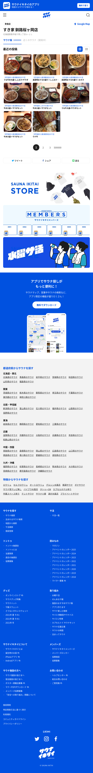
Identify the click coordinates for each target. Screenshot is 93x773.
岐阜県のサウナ (10, 423)
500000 (57, 147)
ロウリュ (7, 484)
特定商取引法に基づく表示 (14, 709)
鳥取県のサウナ (10, 450)
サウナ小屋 (41, 493)
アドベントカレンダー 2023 (64, 557)
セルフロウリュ (20, 484)
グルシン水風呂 (53, 484)
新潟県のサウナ (10, 408)
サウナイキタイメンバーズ (63, 649)
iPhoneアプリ (11, 656)
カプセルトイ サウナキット (63, 622)
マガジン (56, 545)
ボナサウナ (80, 484)
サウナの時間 (57, 630)
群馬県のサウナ (43, 392)
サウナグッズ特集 (13, 599)
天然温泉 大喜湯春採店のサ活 (15, 77)
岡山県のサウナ (43, 450)
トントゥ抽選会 (12, 545)
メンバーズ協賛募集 (14, 691)
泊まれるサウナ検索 (14, 519)
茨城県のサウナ (10, 392)
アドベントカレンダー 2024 (64, 553)
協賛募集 (9, 561)
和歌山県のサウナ (11, 439)
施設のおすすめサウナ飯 (62, 603)
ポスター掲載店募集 (14, 683)
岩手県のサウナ (43, 377)
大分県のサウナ (76, 466)
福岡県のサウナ (10, 466)
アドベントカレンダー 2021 (64, 565)
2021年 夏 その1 (13, 614)
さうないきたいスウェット (17, 611)
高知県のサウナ (59, 455)
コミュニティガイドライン (14, 719)
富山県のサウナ (27, 408)
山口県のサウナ (76, 450)
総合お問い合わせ (59, 679)
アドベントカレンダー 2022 (64, 561)
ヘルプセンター (58, 675)
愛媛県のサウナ (43, 455)
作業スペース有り (11, 493)
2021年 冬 (10, 622)
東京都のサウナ (10, 397)
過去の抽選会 (11, 557)
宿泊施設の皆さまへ (14, 679)
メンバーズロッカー (60, 653)
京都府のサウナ (27, 435)
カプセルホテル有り (62, 489)
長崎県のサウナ (43, 466)
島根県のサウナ (27, 450)
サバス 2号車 (57, 618)
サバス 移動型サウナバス (62, 614)
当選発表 (9, 553)
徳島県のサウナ (10, 455)
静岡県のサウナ (27, 423)
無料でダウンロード (46, 304)
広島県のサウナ (59, 450)
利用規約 (7, 714)
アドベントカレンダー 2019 (64, 573)
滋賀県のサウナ (10, 435)
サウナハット (11, 603)
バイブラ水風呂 (31, 489)
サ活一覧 (56, 515)
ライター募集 (57, 580)
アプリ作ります (58, 607)
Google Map (83, 23)
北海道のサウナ (10, 377)
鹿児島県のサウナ (28, 470)
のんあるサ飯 (57, 599)
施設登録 (9, 531)
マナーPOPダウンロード (16, 687)
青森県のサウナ (27, 377)
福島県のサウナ (27, 381)
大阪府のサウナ (43, 435)
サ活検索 (9, 527)
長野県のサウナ (10, 412)
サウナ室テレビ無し (12, 489)
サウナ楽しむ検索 (59, 611)
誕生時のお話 (11, 653)
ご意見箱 (56, 683)
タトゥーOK (45, 489)
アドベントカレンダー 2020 (64, 569)
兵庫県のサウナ (59, 435)
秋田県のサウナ (76, 377)
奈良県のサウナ (76, 435)
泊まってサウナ (58, 634)
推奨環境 (7, 705)
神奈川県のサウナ (28, 397)
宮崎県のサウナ (10, 470)
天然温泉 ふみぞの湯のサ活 (43, 105)
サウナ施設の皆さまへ (15, 675)
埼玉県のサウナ (59, 392)
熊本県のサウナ (59, 466)
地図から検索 (11, 523)
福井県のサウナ (59, 408)
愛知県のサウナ (43, 423)
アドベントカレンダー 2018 (64, 577)
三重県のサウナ (59, 423)
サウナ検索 (10, 515)
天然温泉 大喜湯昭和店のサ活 (44, 134)
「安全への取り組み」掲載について (21, 694)
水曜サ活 (56, 595)
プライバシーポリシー (12, 723)
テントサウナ (28, 493)
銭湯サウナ (67, 484)
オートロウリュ (37, 484)
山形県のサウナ (10, 381)
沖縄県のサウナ (45, 470)
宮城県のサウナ (59, 377)
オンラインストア (13, 595)
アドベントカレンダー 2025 (64, 549)
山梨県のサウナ (76, 408)
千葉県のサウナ (76, 392)
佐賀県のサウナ (27, 466)
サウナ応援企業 (58, 626)
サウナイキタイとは (14, 649)
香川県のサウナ (27, 455)
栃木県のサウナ (27, 392)
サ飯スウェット (12, 607)
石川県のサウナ (43, 408)
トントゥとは (11, 549)
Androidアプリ (12, 660)
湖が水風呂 (53, 493)
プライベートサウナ (69, 493)
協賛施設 (56, 656)
